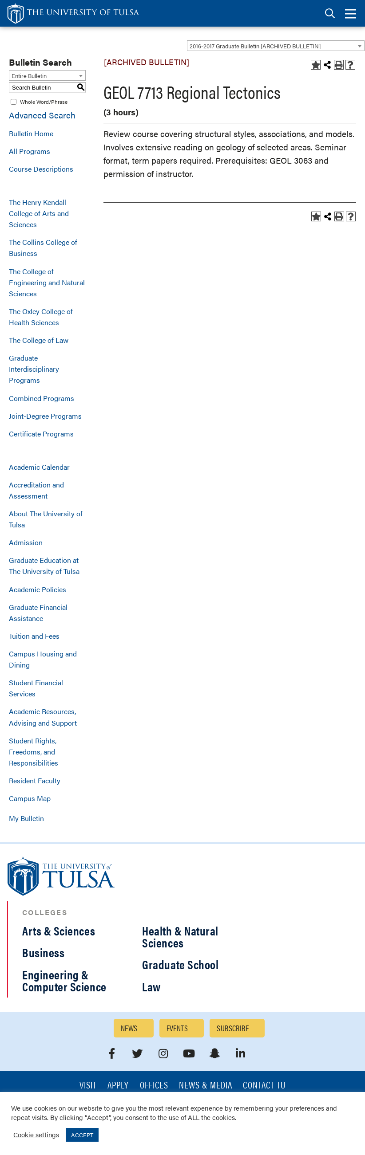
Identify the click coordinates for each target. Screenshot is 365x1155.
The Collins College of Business (43, 247)
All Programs (29, 151)
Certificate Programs (41, 433)
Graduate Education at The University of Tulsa (44, 565)
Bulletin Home (31, 133)
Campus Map (30, 798)
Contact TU (264, 1085)
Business (43, 952)
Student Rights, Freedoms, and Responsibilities (33, 751)
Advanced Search (42, 115)
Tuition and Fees (34, 636)
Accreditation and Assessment (36, 490)
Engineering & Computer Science (64, 980)
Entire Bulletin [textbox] (29, 75)
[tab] (330, 13)
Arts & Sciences (58, 930)
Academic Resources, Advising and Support (43, 716)
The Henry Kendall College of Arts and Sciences (39, 213)
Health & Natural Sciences (180, 936)
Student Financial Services (36, 688)
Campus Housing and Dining (43, 659)
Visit (88, 1085)
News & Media (206, 1085)
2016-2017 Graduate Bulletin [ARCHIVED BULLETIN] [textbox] (255, 46)
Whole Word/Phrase (43, 102)
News (129, 1027)
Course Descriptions (41, 169)
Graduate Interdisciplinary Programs (34, 369)
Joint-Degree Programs (45, 416)
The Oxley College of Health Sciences (41, 316)
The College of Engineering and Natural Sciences (47, 282)
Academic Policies (37, 589)
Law (151, 986)
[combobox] (276, 45)
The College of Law (38, 340)
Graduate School (180, 964)
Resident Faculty (34, 780)
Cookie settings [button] (36, 1134)
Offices (154, 1085)
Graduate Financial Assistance (38, 612)
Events (177, 1027)
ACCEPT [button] (82, 1135)
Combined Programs (41, 398)
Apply (118, 1085)
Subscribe (233, 1027)
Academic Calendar (39, 467)
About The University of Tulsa (46, 519)
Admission (26, 542)
